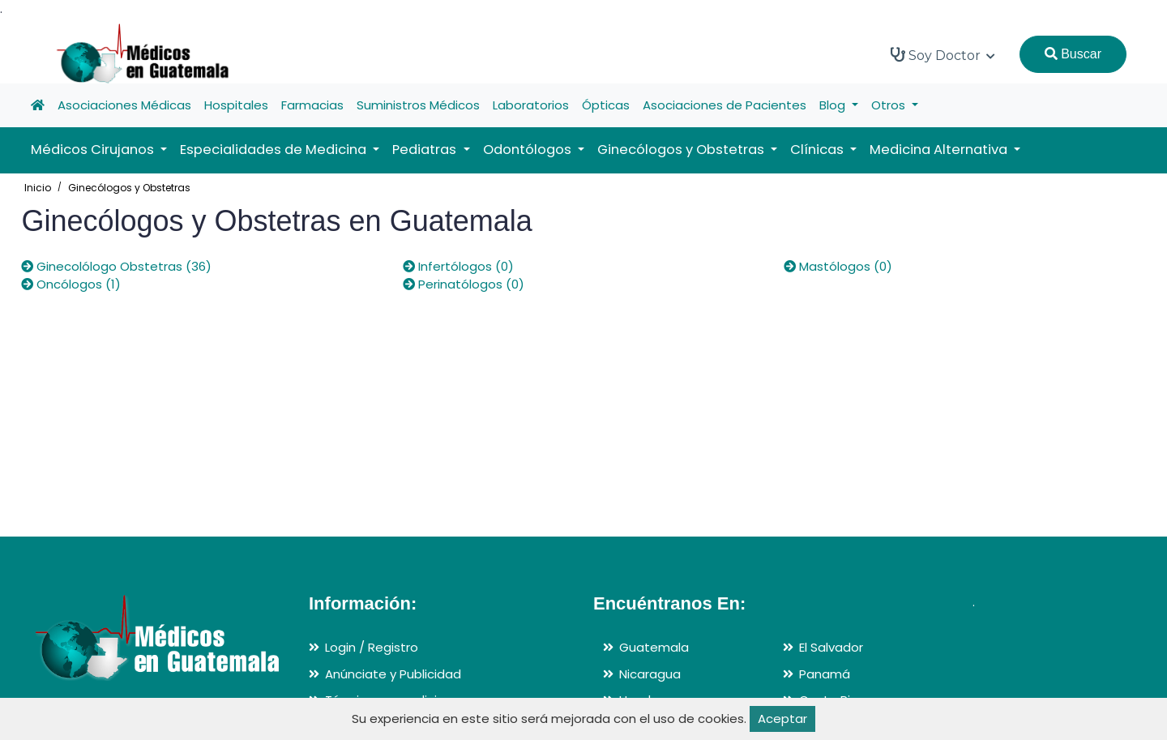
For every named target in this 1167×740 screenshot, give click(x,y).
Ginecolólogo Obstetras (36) (116, 266)
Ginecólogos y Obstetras (129, 188)
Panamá (824, 673)
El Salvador (831, 647)
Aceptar (782, 718)
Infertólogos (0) (458, 266)
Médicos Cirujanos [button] (94, 149)
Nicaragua (650, 673)
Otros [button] (889, 104)
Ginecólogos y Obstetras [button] (682, 149)
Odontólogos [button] (529, 149)
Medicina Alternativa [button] (940, 149)
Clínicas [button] (818, 149)
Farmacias (312, 104)
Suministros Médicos (418, 104)
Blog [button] (834, 104)
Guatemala (654, 647)
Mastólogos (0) (838, 266)
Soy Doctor (943, 55)
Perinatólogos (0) (463, 284)
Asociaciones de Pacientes (724, 104)
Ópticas (606, 104)
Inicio (37, 188)
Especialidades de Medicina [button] (275, 149)
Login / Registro (371, 647)
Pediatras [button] (426, 149)
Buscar (1073, 54)
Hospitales (236, 104)
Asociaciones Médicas (124, 104)
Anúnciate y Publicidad (393, 673)
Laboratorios (531, 104)
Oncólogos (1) (71, 284)
